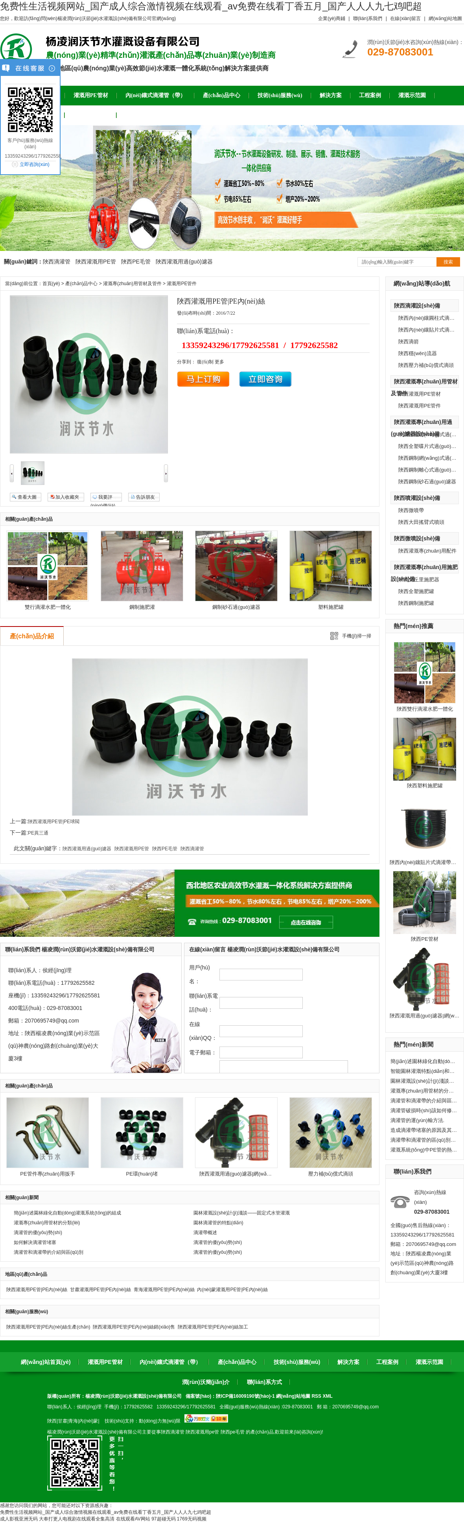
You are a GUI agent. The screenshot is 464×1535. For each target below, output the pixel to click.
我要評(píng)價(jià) (102, 497)
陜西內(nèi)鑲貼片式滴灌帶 (429, 330)
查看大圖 (27, 497)
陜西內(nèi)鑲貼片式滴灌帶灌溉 (425, 862)
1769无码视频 (191, 1519)
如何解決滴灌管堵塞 (35, 1242)
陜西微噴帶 (411, 510)
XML (327, 1396)
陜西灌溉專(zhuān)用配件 (427, 551)
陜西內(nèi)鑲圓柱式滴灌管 (429, 318)
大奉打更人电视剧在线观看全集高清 (76, 1519)
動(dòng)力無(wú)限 (159, 1421)
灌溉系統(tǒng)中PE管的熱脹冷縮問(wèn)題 (423, 1150)
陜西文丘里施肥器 (418, 579)
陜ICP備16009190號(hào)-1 (245, 1396)
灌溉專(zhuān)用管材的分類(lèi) (423, 1091)
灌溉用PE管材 (105, 1362)
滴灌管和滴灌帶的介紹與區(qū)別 (423, 1101)
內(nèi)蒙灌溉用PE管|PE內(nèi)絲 (232, 1289)
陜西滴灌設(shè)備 (417, 305)
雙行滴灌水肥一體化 (48, 607)
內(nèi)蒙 (88, 1421)
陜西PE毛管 (136, 261)
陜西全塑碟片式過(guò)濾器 (429, 446)
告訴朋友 (145, 497)
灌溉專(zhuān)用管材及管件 (132, 283)
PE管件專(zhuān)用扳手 (47, 1174)
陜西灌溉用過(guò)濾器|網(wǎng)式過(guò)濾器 (253, 1174)
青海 (73, 1421)
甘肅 (62, 1421)
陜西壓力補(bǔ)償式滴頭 (426, 365)
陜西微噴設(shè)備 (417, 538)
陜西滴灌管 (56, 261)
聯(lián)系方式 (264, 1382)
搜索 (448, 262)
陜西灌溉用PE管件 (419, 406)
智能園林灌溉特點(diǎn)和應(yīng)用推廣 (423, 1071)
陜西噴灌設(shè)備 (417, 498)
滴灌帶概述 (205, 1232)
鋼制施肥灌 (142, 607)
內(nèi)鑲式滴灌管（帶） (170, 1362)
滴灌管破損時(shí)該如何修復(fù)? (423, 1110)
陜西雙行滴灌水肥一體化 (425, 709)
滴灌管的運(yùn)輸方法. (417, 1120)
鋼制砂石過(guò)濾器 (236, 607)
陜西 (52, 1421)
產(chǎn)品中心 (81, 283)
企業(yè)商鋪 (331, 18)
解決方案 (348, 1362)
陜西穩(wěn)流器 (417, 353)
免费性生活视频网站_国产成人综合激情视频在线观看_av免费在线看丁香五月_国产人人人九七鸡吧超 (211, 6)
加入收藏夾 (67, 497)
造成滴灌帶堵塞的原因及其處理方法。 (423, 1130)
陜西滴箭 (408, 342)
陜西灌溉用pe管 (202, 1432)
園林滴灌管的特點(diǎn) (218, 1222)
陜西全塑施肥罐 (416, 591)
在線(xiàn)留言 (405, 18)
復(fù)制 (205, 362)
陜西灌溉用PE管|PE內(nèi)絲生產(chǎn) (48, 1327)
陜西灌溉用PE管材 (419, 394)
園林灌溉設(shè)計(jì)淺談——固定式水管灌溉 (423, 1081)
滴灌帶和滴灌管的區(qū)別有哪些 (423, 1140)
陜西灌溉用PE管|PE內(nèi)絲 (36, 1289)
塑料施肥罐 (331, 607)
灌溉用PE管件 (182, 283)
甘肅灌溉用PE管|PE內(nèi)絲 (100, 1289)
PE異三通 (38, 833)
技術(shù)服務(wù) (297, 1362)
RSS (316, 1396)
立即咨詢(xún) (34, 164)
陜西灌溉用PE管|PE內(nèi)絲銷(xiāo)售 (134, 1327)
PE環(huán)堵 (142, 1174)
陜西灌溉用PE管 (95, 261)
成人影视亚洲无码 (19, 1519)
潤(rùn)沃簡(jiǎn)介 (206, 1382)
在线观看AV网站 (133, 1519)
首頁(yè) (51, 283)
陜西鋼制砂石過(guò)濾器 (427, 482)
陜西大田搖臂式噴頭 (421, 522)
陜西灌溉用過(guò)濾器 (184, 261)
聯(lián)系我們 (368, 18)
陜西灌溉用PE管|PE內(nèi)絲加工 (213, 1327)
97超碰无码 (163, 1519)
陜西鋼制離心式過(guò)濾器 (429, 470)
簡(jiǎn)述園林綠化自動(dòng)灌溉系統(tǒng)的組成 (423, 1061)
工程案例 (387, 1362)
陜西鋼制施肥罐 (416, 603)
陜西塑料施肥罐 (425, 786)
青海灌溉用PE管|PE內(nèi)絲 (164, 1289)
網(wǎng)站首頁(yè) (45, 1362)
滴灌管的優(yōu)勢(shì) (38, 1232)
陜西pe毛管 (233, 1432)
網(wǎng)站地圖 (445, 18)
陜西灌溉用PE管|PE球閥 (53, 821)
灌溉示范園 (429, 1362)
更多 (219, 362)
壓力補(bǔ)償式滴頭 (331, 1174)
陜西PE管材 (424, 939)
